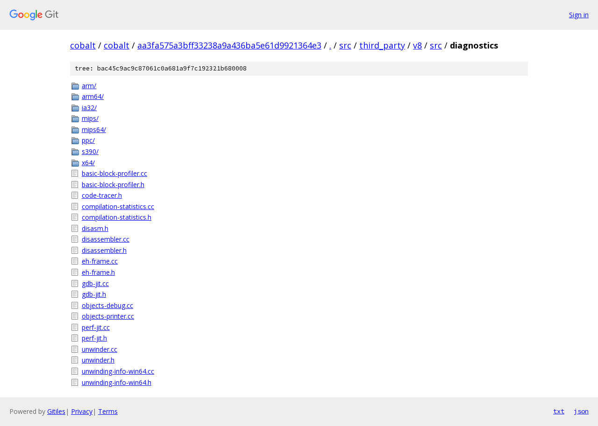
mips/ (90, 118)
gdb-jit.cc (95, 283)
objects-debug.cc (107, 305)
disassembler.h (104, 250)
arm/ (89, 85)
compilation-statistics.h (116, 217)
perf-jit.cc (96, 327)
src (345, 45)
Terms (108, 411)
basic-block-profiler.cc (114, 173)
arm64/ (93, 96)
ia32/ (89, 107)
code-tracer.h (102, 195)
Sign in (579, 14)
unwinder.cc (99, 349)
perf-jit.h (94, 338)
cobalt (83, 45)
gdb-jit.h (94, 294)
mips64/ (94, 129)
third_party (382, 45)
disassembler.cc (105, 239)
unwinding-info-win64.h (116, 382)
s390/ (90, 151)
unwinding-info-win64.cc (118, 371)
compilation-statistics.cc (118, 206)
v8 (417, 45)
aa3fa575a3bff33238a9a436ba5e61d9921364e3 (229, 45)
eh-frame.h (98, 272)
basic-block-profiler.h (113, 184)
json (581, 411)
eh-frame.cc (100, 261)
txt (558, 411)
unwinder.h (98, 360)
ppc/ (88, 140)
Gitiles (56, 411)
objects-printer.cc (108, 316)
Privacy (82, 411)
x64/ (88, 162)
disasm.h (95, 228)
